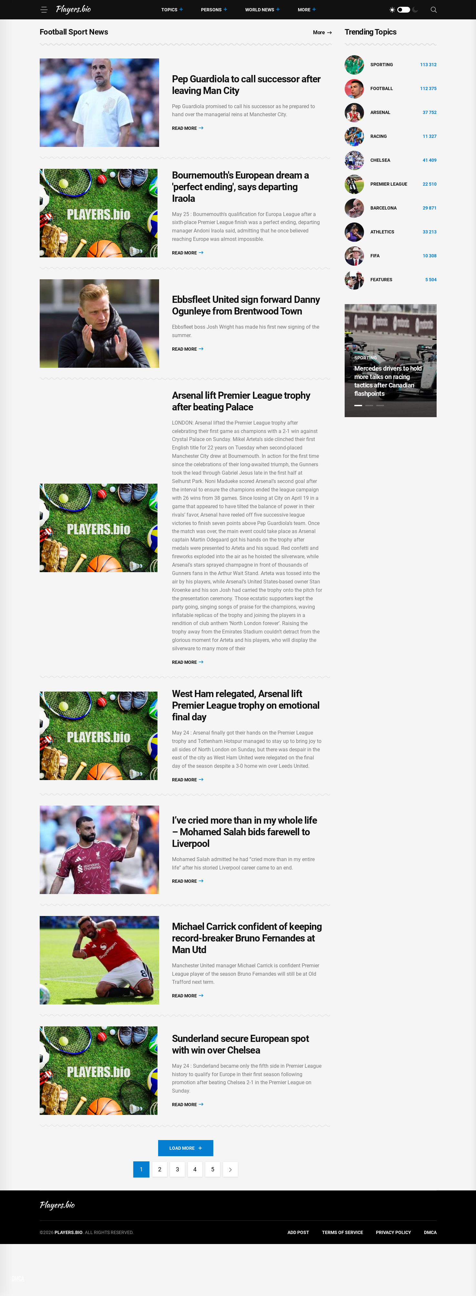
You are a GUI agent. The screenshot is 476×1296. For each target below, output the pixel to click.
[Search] (434, 10)
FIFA (375, 255)
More (304, 9)
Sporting (381, 64)
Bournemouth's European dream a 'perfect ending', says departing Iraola (240, 199)
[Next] (233, 1221)
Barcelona (383, 208)
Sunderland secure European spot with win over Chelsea (240, 1091)
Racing (378, 136)
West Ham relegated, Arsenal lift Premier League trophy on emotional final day (245, 731)
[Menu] (44, 9)
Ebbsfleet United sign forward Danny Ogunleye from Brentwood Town (246, 326)
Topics (169, 9)
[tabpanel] (391, 360)
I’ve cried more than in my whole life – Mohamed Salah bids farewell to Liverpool (244, 862)
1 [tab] (358, 405)
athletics (382, 231)
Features (381, 279)
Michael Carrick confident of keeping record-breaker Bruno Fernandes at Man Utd (247, 977)
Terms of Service (342, 1284)
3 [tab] (380, 405)
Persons (211, 9)
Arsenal (380, 112)
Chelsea (380, 160)
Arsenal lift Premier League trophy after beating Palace (241, 426)
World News (259, 9)
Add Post (298, 1284)
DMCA (430, 1284)
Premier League (388, 184)
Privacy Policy (393, 1284)
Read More (187, 132)
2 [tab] (369, 405)
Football (381, 88)
